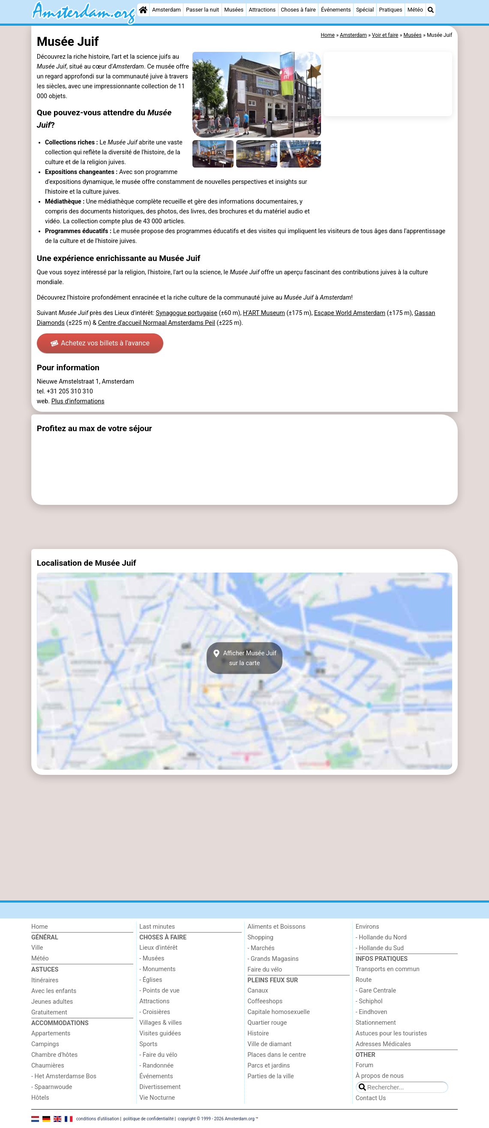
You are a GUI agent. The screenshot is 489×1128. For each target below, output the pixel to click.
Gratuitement (49, 1012)
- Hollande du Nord (381, 937)
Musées (233, 9)
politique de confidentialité (148, 1118)
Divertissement (159, 1087)
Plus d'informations (78, 401)
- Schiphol (369, 1001)
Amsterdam (166, 9)
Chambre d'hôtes (54, 1055)
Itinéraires (44, 980)
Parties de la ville (271, 1076)
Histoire (258, 1033)
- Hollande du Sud (380, 948)
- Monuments (157, 969)
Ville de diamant (270, 1044)
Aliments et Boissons (277, 926)
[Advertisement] (244, 527)
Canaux (258, 990)
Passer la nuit (202, 9)
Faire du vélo (265, 969)
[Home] (143, 9)
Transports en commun (388, 969)
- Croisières (154, 1012)
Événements (336, 9)
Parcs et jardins (269, 1065)
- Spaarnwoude (51, 1087)
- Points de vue (159, 990)
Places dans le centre (277, 1055)
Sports (148, 1044)
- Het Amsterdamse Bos (63, 1076)
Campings (45, 1044)
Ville (37, 947)
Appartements (50, 1033)
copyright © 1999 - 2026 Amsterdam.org (216, 1118)
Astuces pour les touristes (391, 1033)
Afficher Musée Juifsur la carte (244, 658)
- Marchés (261, 948)
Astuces (44, 969)
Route (364, 980)
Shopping (260, 937)
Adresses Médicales (383, 1044)
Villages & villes (160, 1022)
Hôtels (40, 1097)
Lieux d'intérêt (158, 947)
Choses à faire (298, 9)
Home (39, 926)
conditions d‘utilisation (97, 1118)
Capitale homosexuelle (279, 1012)
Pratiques (390, 9)
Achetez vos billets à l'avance (100, 343)
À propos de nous (380, 1076)
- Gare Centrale (376, 990)
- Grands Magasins (273, 959)
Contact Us (371, 1098)
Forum (364, 1065)
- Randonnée (156, 1065)
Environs (367, 926)
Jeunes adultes (52, 1001)
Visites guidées (160, 1033)
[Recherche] (430, 9)
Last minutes (157, 926)
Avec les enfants (53, 991)
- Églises (150, 980)
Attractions (262, 9)
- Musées (151, 958)
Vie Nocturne (157, 1097)
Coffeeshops (265, 1001)
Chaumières (47, 1065)
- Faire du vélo (158, 1055)
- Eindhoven (371, 1012)
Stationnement (376, 1022)
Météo (415, 9)
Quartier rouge (267, 1022)
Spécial (365, 9)
